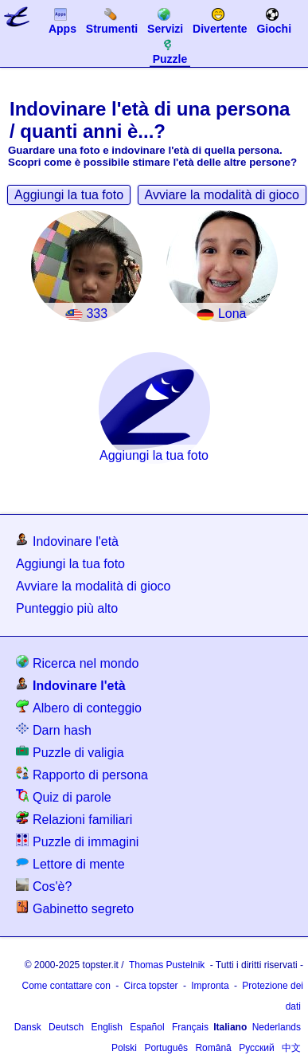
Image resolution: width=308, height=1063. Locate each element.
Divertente (220, 20)
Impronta (209, 985)
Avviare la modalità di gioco (222, 195)
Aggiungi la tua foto (68, 195)
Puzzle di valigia (70, 751)
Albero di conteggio (79, 707)
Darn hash (54, 729)
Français (190, 1027)
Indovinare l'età (67, 540)
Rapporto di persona (82, 774)
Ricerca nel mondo (77, 662)
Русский (257, 1047)
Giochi (273, 20)
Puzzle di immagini (77, 841)
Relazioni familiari (74, 818)
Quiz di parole (63, 796)
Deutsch (66, 1027)
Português (166, 1047)
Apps (62, 20)
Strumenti (112, 20)
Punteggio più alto (67, 608)
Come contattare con (65, 985)
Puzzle (170, 51)
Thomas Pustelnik (167, 965)
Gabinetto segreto (75, 908)
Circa (151, 985)
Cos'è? (44, 885)
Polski (124, 1047)
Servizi (165, 20)
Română (213, 1047)
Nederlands (276, 1027)
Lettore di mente (70, 863)
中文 (291, 1047)
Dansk (27, 1027)
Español (147, 1027)
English (106, 1027)
